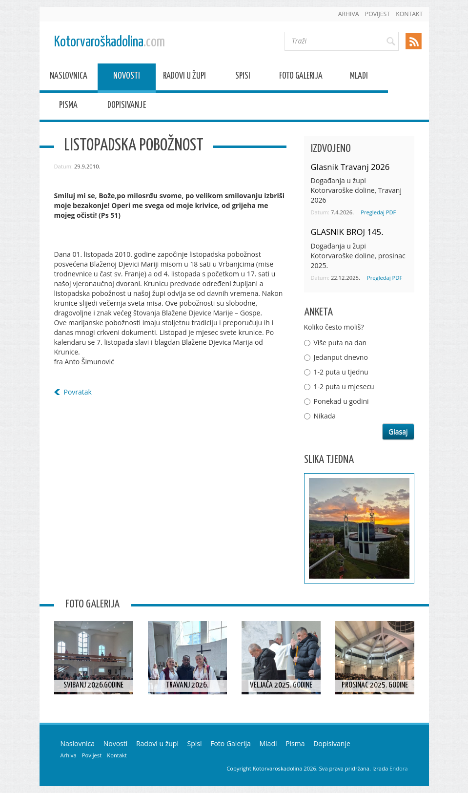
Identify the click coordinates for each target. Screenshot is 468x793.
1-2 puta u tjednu (341, 371)
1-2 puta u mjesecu (344, 386)
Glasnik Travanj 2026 (350, 166)
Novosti (126, 77)
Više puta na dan (340, 342)
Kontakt (409, 14)
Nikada (325, 415)
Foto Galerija (301, 77)
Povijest (377, 14)
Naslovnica (68, 77)
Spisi (242, 77)
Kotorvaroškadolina (109, 42)
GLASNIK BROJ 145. (347, 231)
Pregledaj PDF (378, 212)
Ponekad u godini (341, 401)
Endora (398, 768)
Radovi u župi (184, 77)
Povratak (78, 391)
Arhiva (348, 14)
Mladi (359, 77)
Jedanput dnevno (341, 357)
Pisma (68, 107)
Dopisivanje (126, 107)
